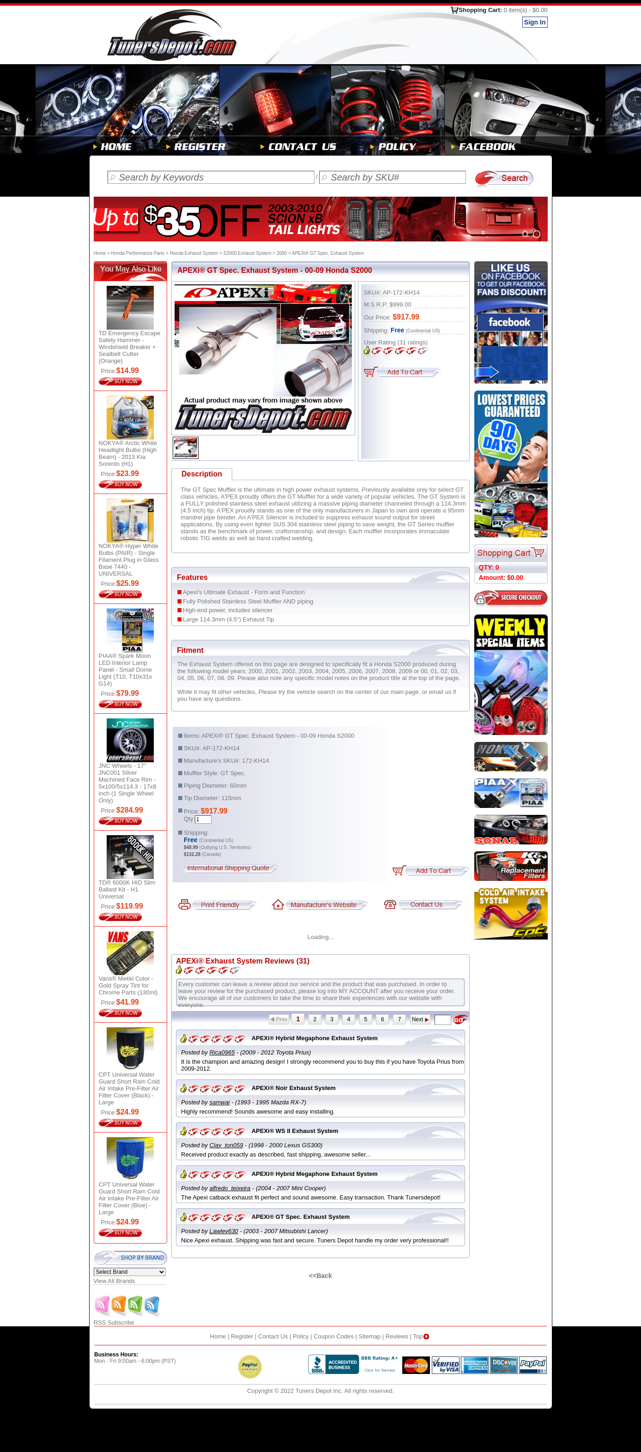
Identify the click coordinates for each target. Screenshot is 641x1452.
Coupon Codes (334, 1336)
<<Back (320, 1275)
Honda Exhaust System (194, 253)
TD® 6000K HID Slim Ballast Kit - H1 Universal (127, 889)
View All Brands (114, 1280)
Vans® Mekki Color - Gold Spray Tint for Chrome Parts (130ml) (128, 985)
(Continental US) (423, 330)
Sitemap (370, 1336)
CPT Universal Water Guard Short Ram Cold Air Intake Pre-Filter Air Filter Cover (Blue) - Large (129, 1198)
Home (100, 253)
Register (242, 1336)
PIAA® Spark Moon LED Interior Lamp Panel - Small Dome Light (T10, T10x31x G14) (125, 669)
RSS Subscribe (127, 1319)
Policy (301, 1336)
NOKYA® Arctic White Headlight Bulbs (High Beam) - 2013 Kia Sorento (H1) (128, 453)
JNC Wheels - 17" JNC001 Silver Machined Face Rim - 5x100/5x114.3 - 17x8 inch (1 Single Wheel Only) (128, 783)
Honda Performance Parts (138, 253)
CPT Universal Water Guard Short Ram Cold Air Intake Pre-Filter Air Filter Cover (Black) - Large (129, 1088)
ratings (412, 342)
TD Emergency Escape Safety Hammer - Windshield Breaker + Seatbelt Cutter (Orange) (130, 347)
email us (440, 691)
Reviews (397, 1336)
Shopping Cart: (503, 9)
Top (422, 1336)
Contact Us (273, 1336)
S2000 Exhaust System (248, 253)
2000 (282, 253)
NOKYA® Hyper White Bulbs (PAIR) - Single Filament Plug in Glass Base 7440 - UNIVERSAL (129, 559)
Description (201, 474)
